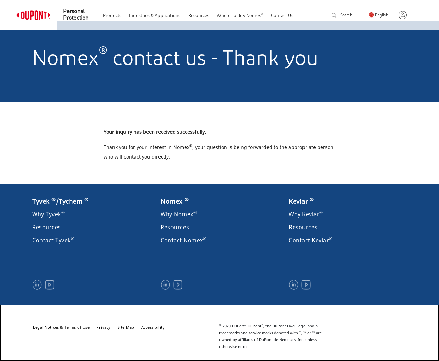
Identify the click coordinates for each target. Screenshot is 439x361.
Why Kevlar (306, 214)
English (381, 16)
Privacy (103, 327)
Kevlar (301, 201)
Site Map (126, 327)
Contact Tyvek (53, 240)
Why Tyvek (48, 214)
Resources (198, 16)
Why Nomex (179, 214)
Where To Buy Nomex (240, 15)
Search (342, 16)
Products (112, 16)
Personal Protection (75, 15)
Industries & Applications (154, 16)
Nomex (175, 201)
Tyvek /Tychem (60, 201)
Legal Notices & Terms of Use (61, 327)
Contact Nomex (183, 240)
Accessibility (153, 327)
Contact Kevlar (311, 240)
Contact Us (282, 16)
